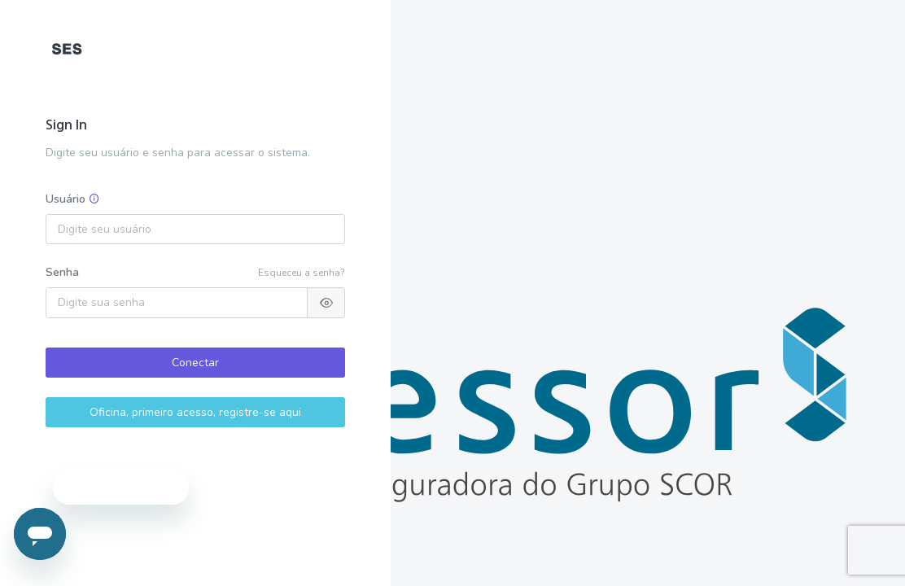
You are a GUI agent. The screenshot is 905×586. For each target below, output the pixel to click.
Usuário (73, 199)
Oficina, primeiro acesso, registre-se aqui (195, 412)
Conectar (195, 362)
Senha (62, 272)
